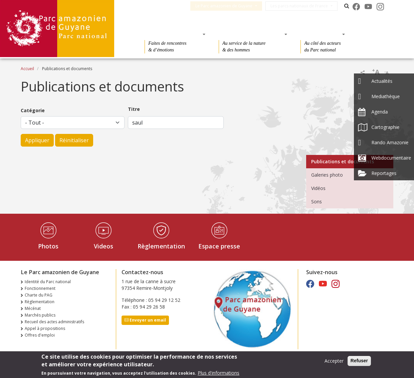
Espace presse (219, 246)
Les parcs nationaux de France (303, 6)
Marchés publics (40, 315)
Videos (103, 246)
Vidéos (318, 188)
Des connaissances (251, 34)
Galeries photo (327, 175)
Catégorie (33, 110)
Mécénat (33, 308)
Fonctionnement (40, 288)
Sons (316, 201)
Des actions (320, 34)
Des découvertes (173, 34)
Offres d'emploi (40, 335)
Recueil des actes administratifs (54, 322)
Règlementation (161, 246)
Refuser (359, 361)
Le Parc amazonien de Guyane (227, 6)
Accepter (334, 361)
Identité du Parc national (48, 282)
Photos (48, 246)
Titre (134, 109)
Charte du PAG (38, 295)
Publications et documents (342, 161)
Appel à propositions (45, 328)
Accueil (27, 68)
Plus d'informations (218, 373)
